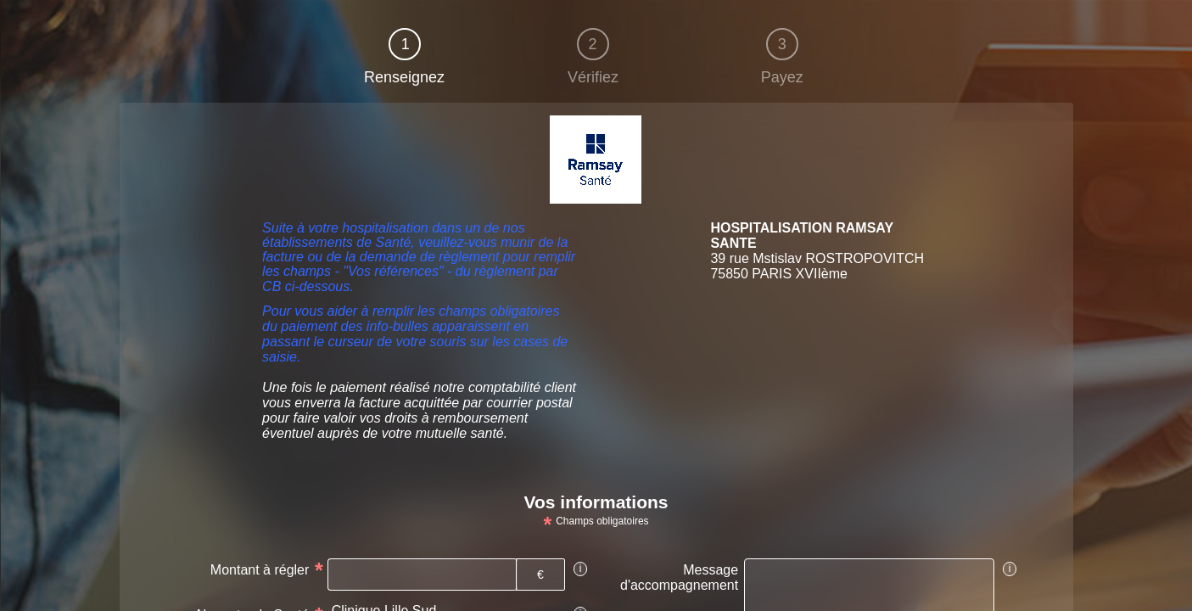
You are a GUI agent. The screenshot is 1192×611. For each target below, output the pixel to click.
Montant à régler (260, 570)
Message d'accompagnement (679, 577)
